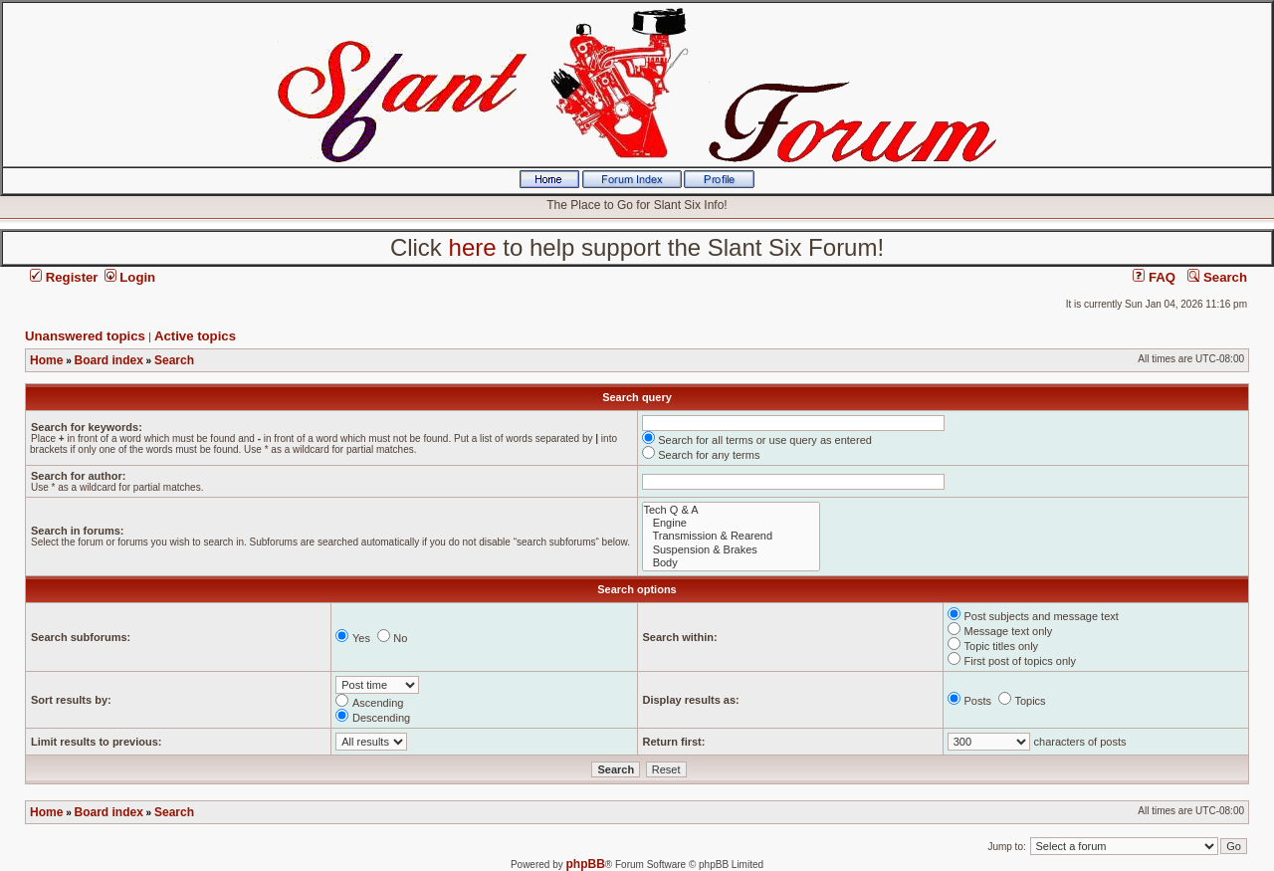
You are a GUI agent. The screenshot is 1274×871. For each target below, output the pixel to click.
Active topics (195, 335)
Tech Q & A (731, 510)
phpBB (585, 864)
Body (731, 562)
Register (64, 277)
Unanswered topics (85, 335)
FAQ (1154, 277)
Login (130, 277)
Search (1217, 277)
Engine (731, 523)
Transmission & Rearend (731, 536)
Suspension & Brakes (731, 550)
